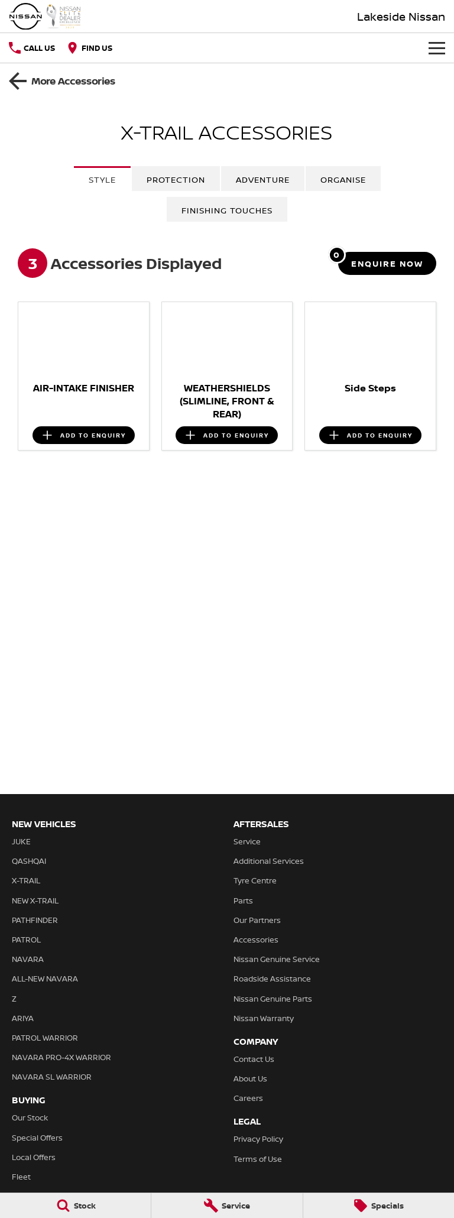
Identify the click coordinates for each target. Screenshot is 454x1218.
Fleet (21, 1176)
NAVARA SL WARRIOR (52, 1076)
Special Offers (37, 1137)
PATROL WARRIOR (45, 1037)
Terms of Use (258, 1159)
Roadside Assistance (272, 978)
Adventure (263, 179)
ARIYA (23, 1018)
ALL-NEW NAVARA (45, 978)
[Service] (226, 1205)
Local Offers (34, 1157)
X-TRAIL (26, 880)
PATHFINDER (35, 920)
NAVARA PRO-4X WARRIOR (61, 1057)
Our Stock (30, 1117)
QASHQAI (29, 861)
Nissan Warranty (264, 1018)
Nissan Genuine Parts (273, 998)
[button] (83, 338)
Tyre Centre (255, 880)
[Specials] (378, 1205)
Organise (343, 179)
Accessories (256, 939)
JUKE (21, 841)
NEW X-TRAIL (35, 900)
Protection (176, 179)
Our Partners (257, 920)
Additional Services (269, 861)
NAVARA (28, 959)
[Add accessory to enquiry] (84, 435)
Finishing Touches (227, 210)
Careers (248, 1098)
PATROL (26, 939)
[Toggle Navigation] (437, 48)
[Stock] (75, 1205)
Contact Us (254, 1059)
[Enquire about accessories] (387, 263)
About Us (250, 1078)
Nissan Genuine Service (277, 959)
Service (247, 841)
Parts (243, 900)
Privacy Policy (258, 1138)
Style (102, 179)
